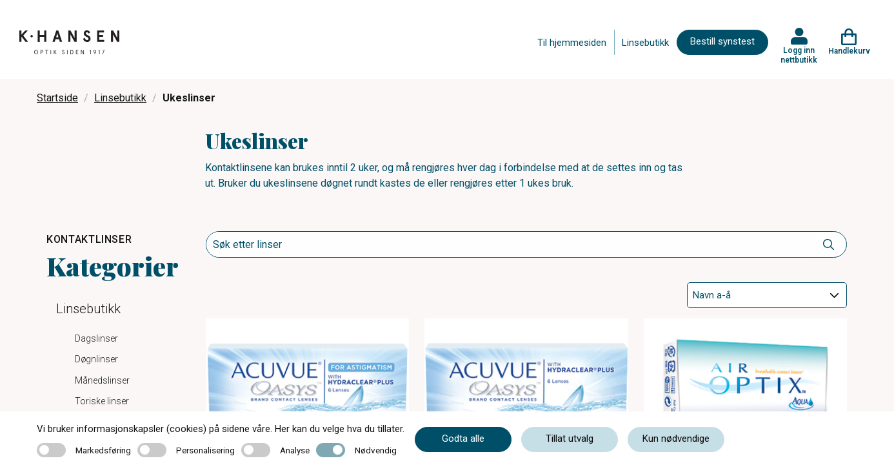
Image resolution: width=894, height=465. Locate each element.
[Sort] (767, 295)
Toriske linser (102, 401)
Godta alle (463, 438)
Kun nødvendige (676, 438)
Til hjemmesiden (571, 42)
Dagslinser (96, 338)
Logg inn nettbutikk (799, 55)
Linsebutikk (645, 42)
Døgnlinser (96, 359)
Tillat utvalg (569, 438)
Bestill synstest (722, 41)
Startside (57, 98)
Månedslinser (102, 380)
